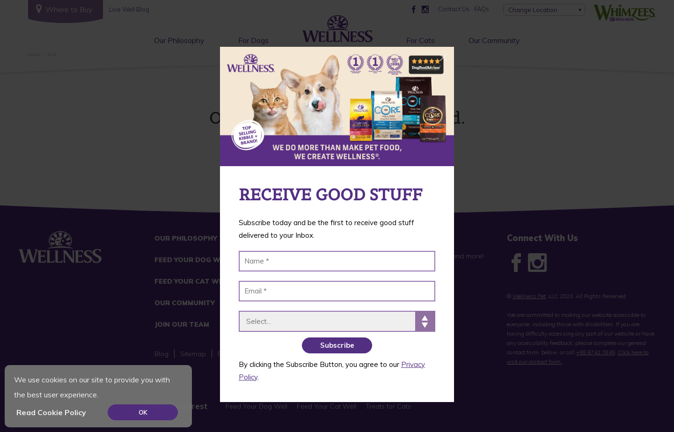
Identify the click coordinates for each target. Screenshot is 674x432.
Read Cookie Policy (51, 412)
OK (143, 412)
